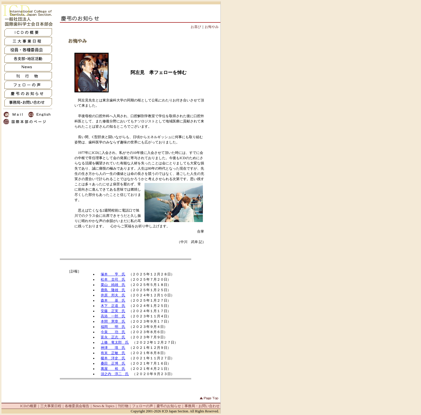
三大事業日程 (50, 406)
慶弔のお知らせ (168, 406)
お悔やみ (212, 27)
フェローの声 (142, 406)
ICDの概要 (28, 406)
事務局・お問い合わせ (202, 406)
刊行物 (123, 406)
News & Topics (103, 406)
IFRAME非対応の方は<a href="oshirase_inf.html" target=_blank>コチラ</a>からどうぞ (125, 318)
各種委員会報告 (77, 406)
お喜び (196, 27)
